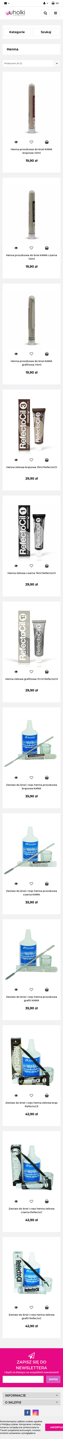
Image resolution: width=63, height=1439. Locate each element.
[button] (55, 3)
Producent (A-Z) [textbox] (13, 63)
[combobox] (31, 63)
